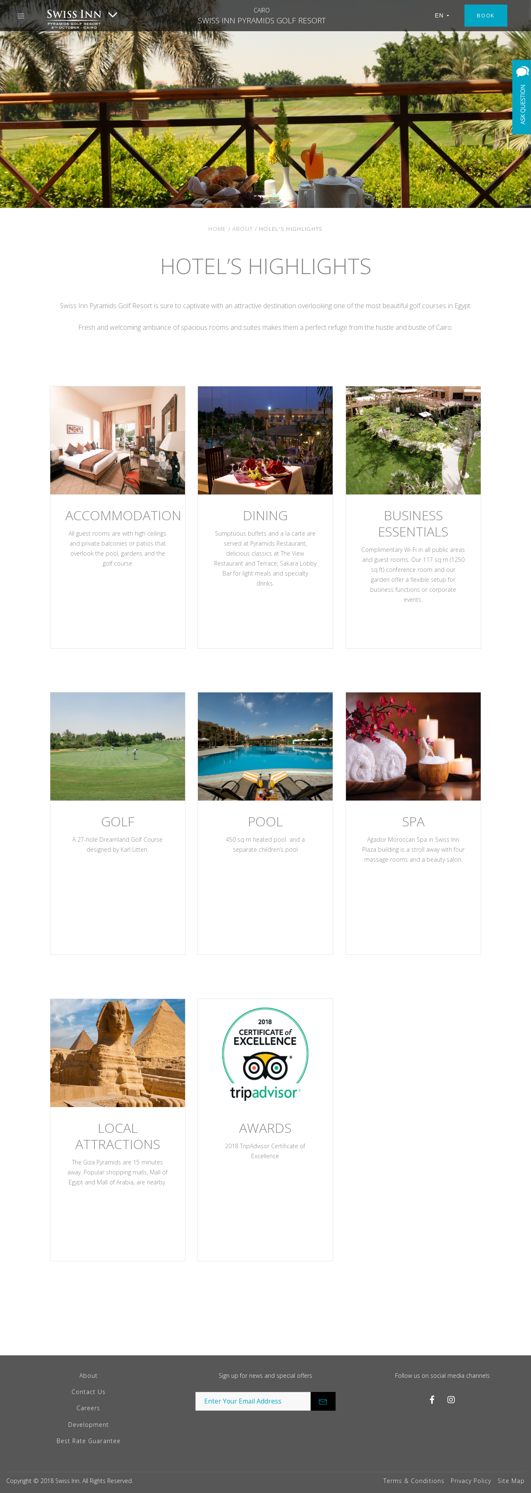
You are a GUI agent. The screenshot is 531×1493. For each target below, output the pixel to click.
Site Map (511, 1481)
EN (442, 15)
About (242, 228)
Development (88, 1425)
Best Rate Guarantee (89, 1441)
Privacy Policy (471, 1481)
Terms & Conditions (414, 1481)
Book (486, 15)
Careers (88, 1408)
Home (217, 228)
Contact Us (89, 1392)
